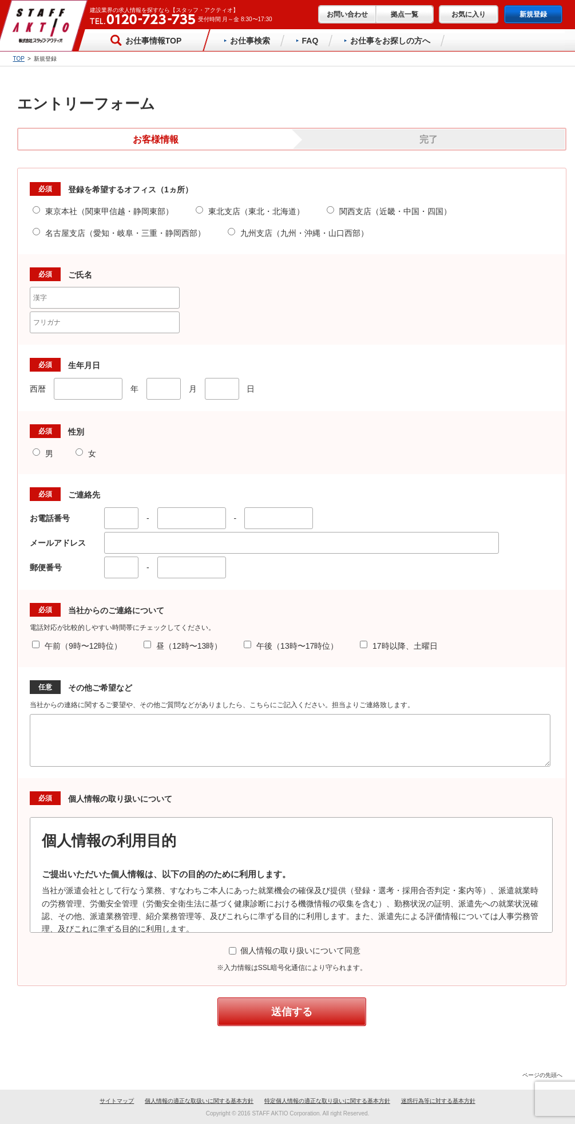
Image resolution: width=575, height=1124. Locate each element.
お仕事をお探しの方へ (387, 40)
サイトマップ (117, 1101)
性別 (76, 431)
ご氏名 (80, 274)
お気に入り (468, 14)
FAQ (307, 40)
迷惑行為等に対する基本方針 (438, 1101)
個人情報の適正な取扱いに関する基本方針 (199, 1101)
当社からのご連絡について (116, 610)
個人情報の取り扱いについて (120, 798)
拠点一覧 (404, 14)
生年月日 (84, 365)
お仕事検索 (247, 40)
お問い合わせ (347, 14)
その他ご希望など (100, 687)
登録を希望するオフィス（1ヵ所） (130, 189)
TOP (19, 59)
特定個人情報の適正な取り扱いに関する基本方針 (327, 1101)
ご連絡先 (84, 494)
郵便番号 (50, 567)
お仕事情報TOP (145, 40)
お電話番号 (54, 518)
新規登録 (533, 14)
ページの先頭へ (539, 1075)
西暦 (38, 388)
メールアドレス (62, 542)
